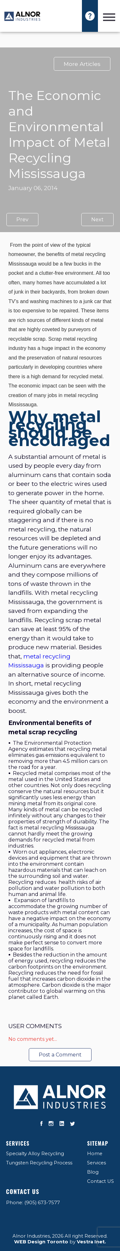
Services (18, 1143)
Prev (22, 220)
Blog (93, 1172)
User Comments (35, 1026)
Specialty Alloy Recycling (35, 1153)
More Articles (82, 63)
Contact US (100, 1181)
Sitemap (97, 1143)
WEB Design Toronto (41, 1242)
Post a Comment (60, 1055)
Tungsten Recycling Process (39, 1163)
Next (97, 220)
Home (94, 1153)
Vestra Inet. (91, 1242)
